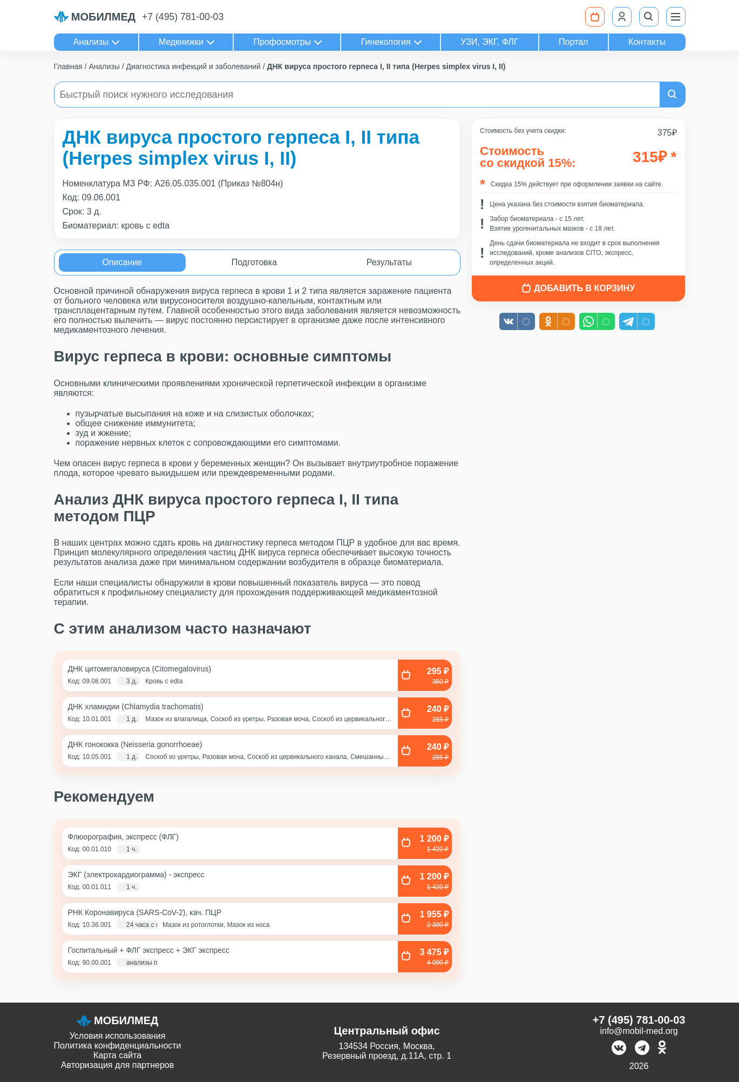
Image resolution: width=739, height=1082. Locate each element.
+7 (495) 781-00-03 (182, 16)
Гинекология (386, 41)
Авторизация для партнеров (117, 1065)
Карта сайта (117, 1055)
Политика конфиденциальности (117, 1045)
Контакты (647, 41)
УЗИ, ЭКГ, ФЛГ (489, 41)
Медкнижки (181, 41)
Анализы (91, 41)
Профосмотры (282, 41)
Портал (573, 41)
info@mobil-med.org (638, 1031)
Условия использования (118, 1035)
